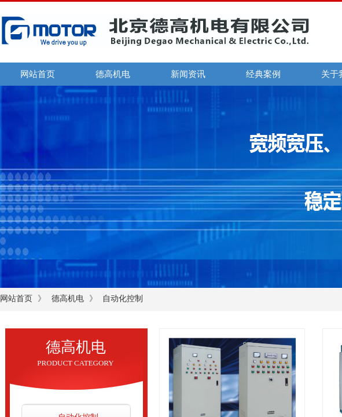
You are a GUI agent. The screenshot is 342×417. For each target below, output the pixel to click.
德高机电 (112, 74)
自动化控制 (122, 298)
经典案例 (263, 74)
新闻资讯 (188, 74)
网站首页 (37, 74)
